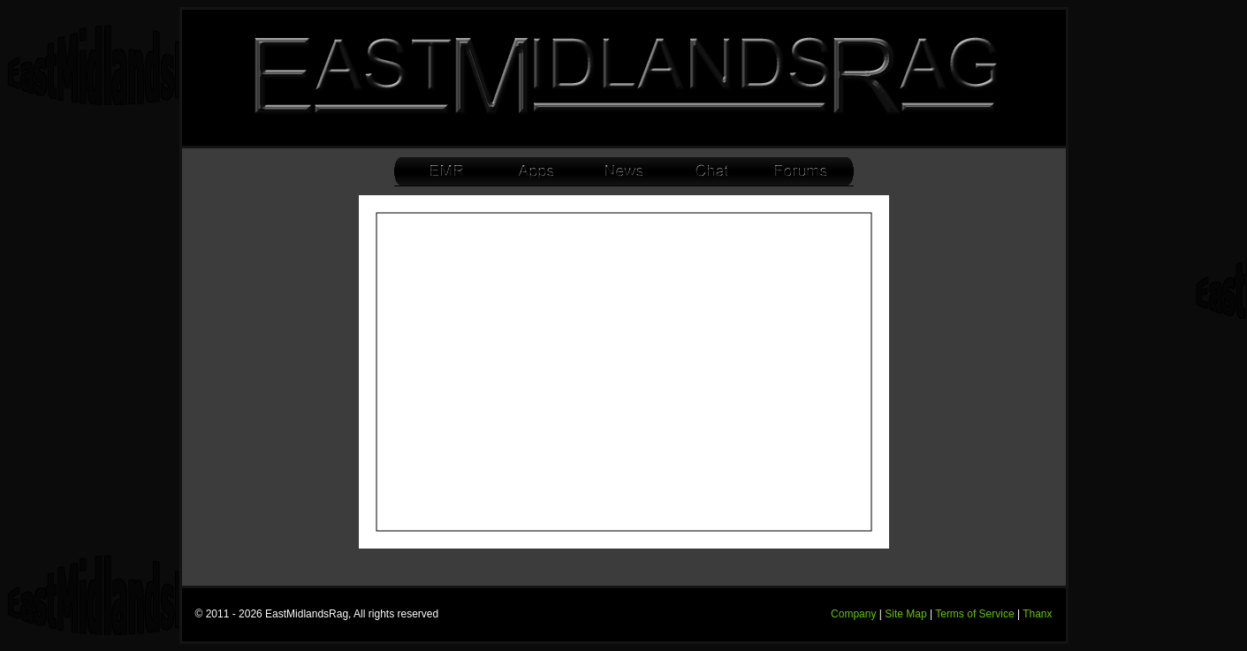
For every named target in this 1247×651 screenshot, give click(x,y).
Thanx (1037, 614)
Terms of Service (974, 614)
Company (853, 614)
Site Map (905, 614)
